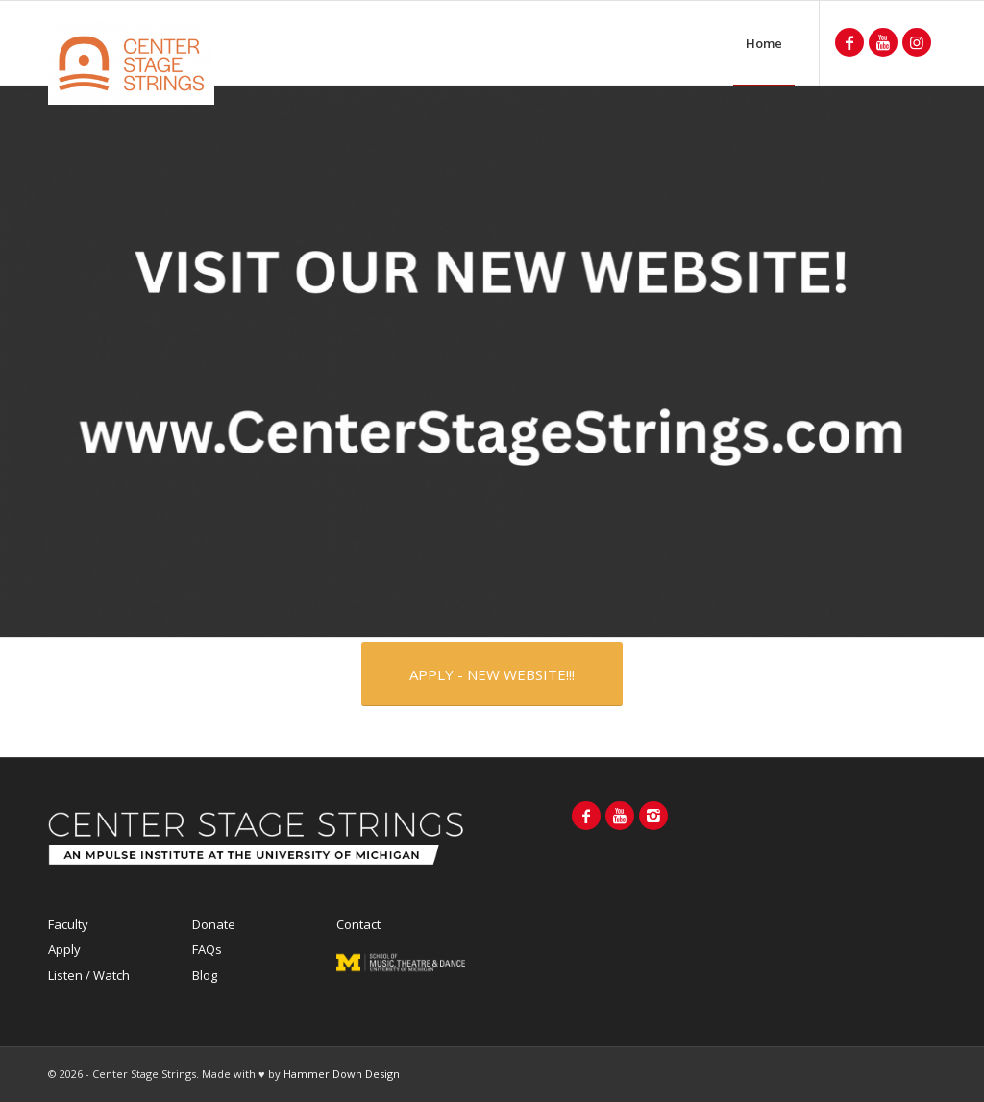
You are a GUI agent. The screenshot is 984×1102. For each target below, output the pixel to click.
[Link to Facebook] (849, 42)
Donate (213, 924)
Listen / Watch (89, 975)
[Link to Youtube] (883, 42)
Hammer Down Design (341, 1073)
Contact (358, 924)
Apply (64, 949)
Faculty (68, 924)
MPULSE (400, 970)
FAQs (207, 949)
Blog (204, 975)
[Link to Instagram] (916, 42)
